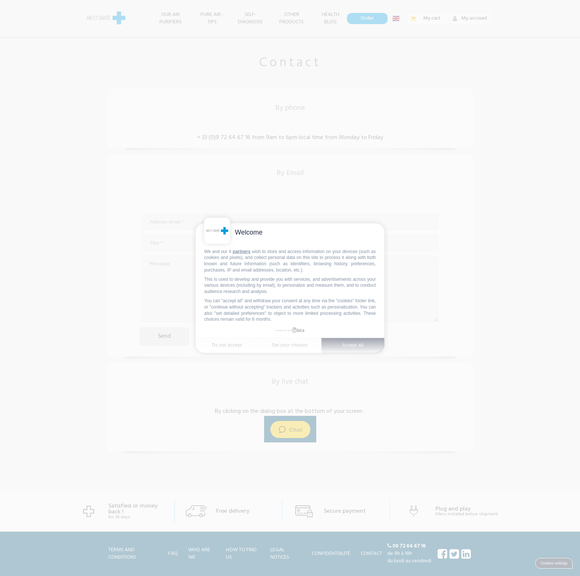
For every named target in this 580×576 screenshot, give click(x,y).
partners (241, 251)
